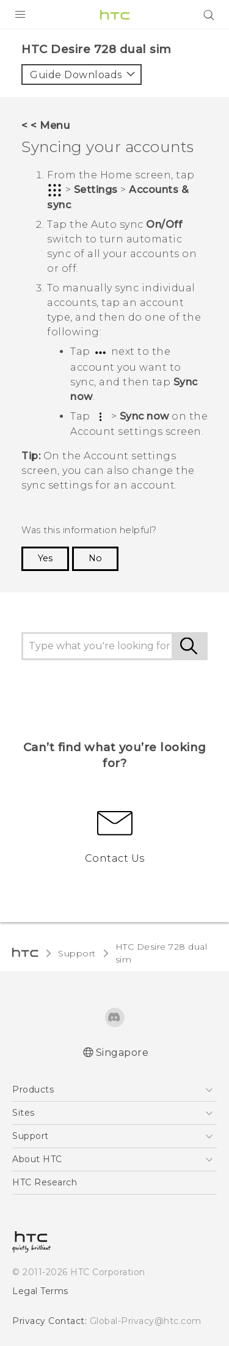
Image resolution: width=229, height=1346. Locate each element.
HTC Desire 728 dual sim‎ (161, 953)
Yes (45, 558)
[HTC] (114, 14)
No (95, 558)
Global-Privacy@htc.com (146, 1320)
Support (77, 953)
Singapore (122, 1052)
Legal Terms (40, 1291)
